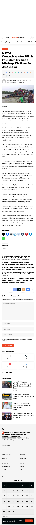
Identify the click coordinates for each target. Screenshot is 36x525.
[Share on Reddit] (24, 72)
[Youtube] (10, 365)
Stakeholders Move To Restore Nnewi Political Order (23, 395)
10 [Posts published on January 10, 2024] (13, 496)
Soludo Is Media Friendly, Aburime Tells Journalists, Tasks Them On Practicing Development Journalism (16, 258)
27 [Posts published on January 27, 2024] (27, 506)
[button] (29, 520)
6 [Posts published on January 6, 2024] (27, 490)
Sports (15, 390)
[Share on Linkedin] (18, 72)
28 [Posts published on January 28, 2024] (32, 506)
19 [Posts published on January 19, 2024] (22, 501)
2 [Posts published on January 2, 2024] (8, 490)
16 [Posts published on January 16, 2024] (9, 501)
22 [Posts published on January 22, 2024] (4, 506)
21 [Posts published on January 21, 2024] (31, 501)
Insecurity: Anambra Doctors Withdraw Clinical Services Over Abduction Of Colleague (18, 274)
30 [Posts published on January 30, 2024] (9, 512)
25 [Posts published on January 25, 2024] (18, 506)
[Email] (30, 72)
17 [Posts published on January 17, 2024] (13, 501)
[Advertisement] (18, 18)
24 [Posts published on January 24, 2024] (13, 506)
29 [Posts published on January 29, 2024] (4, 512)
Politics (15, 398)
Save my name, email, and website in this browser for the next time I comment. (18, 340)
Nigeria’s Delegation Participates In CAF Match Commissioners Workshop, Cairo (22, 385)
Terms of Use (12, 521)
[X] (26, 357)
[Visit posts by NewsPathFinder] (4, 81)
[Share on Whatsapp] (15, 72)
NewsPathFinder (11, 80)
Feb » (7, 516)
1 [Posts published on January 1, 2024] (4, 490)
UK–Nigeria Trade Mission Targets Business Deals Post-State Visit (23, 415)
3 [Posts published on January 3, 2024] (13, 490)
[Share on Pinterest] (12, 72)
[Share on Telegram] (27, 72)
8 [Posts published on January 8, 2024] (4, 496)
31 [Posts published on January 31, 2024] (13, 512)
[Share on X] (9, 72)
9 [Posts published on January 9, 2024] (8, 496)
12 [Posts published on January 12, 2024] (22, 496)
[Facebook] (10, 357)
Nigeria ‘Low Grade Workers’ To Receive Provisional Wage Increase (18, 268)
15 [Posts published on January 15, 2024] (4, 501)
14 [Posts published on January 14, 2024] (31, 496)
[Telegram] (26, 365)
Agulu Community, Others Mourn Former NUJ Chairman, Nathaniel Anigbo (17, 263)
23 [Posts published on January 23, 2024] (9, 506)
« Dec (3, 516)
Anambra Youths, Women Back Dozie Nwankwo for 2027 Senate (22, 405)
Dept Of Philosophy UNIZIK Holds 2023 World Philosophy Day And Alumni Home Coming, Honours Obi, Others (18, 280)
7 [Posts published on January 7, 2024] (31, 490)
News (5, 49)
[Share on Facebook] (6, 72)
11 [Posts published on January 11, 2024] (18, 496)
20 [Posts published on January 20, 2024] (27, 501)
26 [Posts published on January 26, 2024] (22, 506)
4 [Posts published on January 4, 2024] (17, 490)
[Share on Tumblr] (21, 72)
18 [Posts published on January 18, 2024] (18, 501)
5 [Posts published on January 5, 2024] (22, 490)
